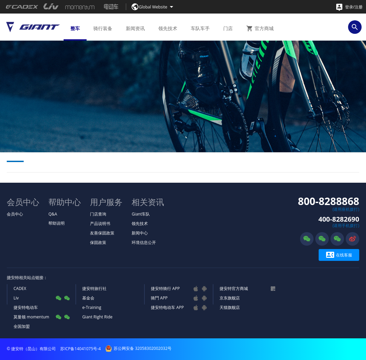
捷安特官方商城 (234, 288)
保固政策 (98, 242)
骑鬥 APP (159, 298)
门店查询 (98, 214)
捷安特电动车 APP (167, 307)
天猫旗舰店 (230, 307)
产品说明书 (100, 223)
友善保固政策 (102, 233)
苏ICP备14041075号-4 (80, 349)
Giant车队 (141, 214)
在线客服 (339, 255)
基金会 (88, 298)
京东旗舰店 (230, 298)
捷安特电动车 (26, 307)
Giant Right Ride (97, 317)
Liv (16, 298)
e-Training (91, 307)
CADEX (20, 288)
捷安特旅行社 (94, 288)
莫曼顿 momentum (31, 317)
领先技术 (140, 223)
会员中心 (15, 214)
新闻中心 (140, 233)
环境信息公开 (144, 242)
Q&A (52, 214)
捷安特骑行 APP (165, 288)
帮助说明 (56, 223)
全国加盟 (22, 326)
